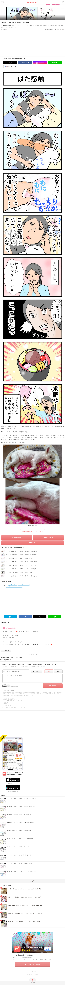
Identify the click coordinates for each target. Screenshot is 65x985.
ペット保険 (36, 974)
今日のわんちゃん (30, 974)
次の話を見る (47, 537)
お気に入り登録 (60, 29)
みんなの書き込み (34, 654)
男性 (58, 671)
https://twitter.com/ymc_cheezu (14, 587)
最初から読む (32, 542)
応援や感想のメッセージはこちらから (32, 531)
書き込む (7, 650)
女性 (49, 671)
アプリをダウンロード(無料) (32, 964)
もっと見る (32, 881)
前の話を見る (17, 537)
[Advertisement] (32, 42)
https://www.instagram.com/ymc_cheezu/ (19, 585)
